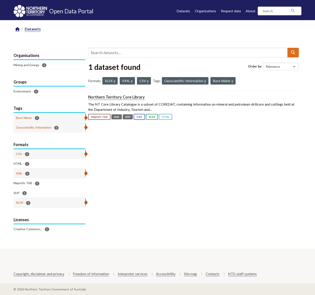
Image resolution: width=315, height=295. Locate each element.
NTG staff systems (242, 274)
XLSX (152, 116)
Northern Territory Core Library (116, 97)
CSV (139, 116)
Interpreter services (132, 274)
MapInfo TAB (99, 116)
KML (116, 116)
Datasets (183, 11)
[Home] (17, 29)
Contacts (212, 274)
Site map (190, 274)
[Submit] (293, 52)
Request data (231, 11)
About (250, 11)
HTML (165, 116)
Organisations (205, 11)
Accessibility (165, 274)
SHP (127, 116)
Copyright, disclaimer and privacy (39, 274)
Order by (254, 66)
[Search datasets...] (188, 52)
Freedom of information (91, 274)
